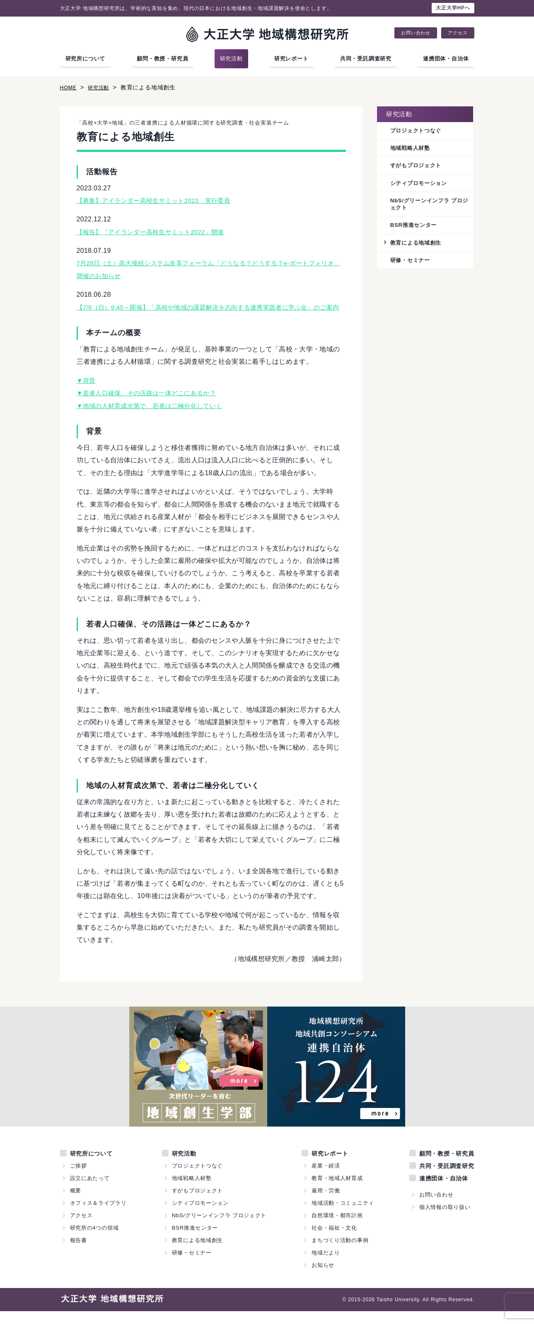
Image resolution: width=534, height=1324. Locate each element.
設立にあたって (90, 1191)
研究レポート (291, 58)
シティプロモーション (421, 184)
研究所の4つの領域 (94, 1240)
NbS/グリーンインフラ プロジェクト (429, 206)
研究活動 (231, 58)
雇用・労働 (326, 1203)
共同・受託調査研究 (365, 58)
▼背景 (87, 392)
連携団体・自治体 (446, 58)
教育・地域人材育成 (337, 1191)
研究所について (85, 58)
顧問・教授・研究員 (162, 58)
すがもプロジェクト (417, 166)
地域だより (326, 1265)
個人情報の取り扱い (444, 1220)
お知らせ (323, 1278)
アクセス (457, 33)
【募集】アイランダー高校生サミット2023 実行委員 (158, 200)
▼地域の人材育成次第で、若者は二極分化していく (154, 418)
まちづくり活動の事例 (340, 1253)
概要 (76, 1203)
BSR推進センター (415, 227)
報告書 (78, 1253)
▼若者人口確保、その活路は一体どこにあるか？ (151, 405)
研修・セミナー (411, 263)
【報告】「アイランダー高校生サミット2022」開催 (155, 231)
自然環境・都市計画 (337, 1228)
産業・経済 (326, 1178)
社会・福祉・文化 (334, 1240)
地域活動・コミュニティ (343, 1216)
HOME (69, 87)
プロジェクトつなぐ (417, 130)
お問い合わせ (415, 33)
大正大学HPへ (453, 8)
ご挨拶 (78, 1178)
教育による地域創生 (417, 245)
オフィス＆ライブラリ (98, 1216)
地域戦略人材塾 (411, 148)
